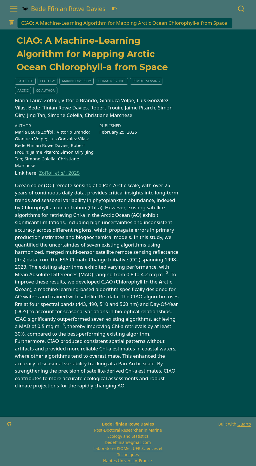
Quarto (244, 424)
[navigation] (242, 23)
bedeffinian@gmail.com (128, 442)
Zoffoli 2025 (59, 172)
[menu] (14, 9)
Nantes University (120, 460)
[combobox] (241, 8)
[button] (11, 23)
